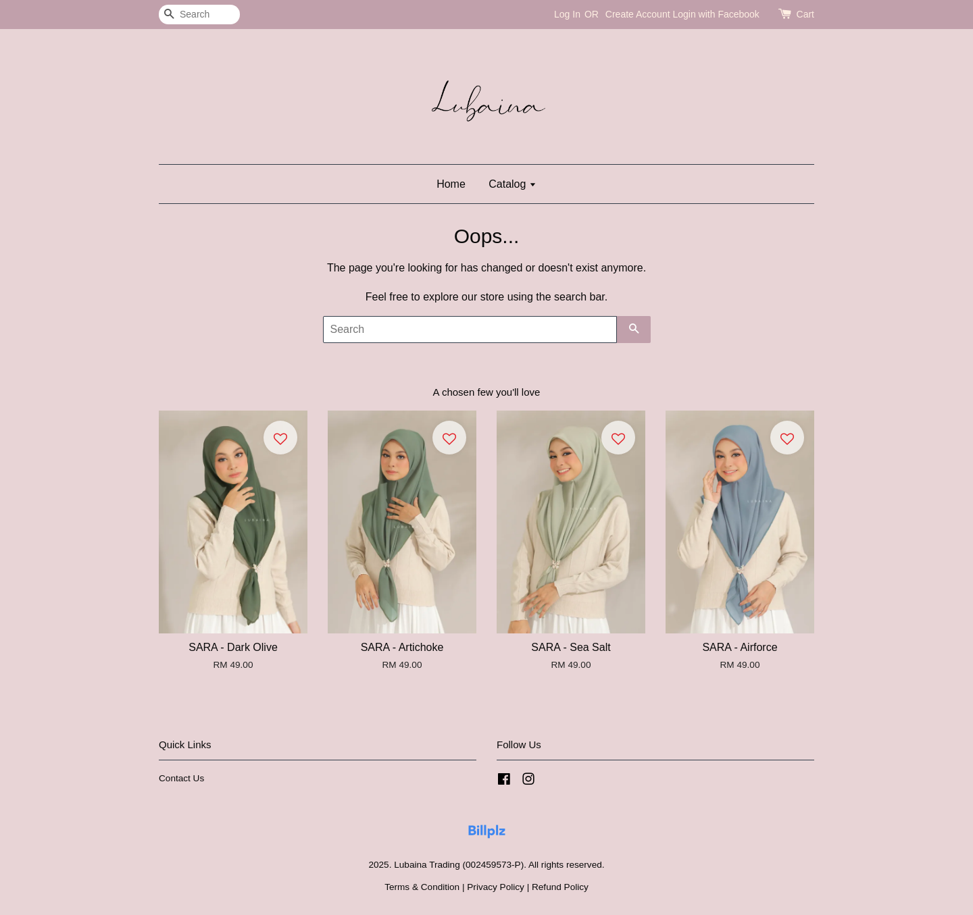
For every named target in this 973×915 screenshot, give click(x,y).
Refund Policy (560, 887)
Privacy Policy (495, 887)
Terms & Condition (421, 887)
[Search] (199, 14)
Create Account (637, 14)
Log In (567, 14)
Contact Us (181, 778)
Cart (805, 14)
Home (451, 184)
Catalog (513, 184)
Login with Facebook (715, 14)
